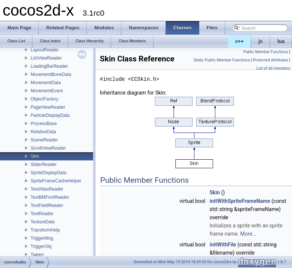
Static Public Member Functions (222, 60)
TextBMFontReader (50, 197)
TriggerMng (42, 238)
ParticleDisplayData (50, 115)
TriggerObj (41, 246)
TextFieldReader (47, 205)
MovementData (46, 82)
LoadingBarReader (49, 66)
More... (248, 234)
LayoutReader (44, 49)
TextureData (43, 221)
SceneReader (44, 140)
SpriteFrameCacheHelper (56, 181)
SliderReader (44, 164)
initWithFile (223, 245)
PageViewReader (48, 107)
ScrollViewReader (48, 148)
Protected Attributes (270, 60)
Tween (37, 254)
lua (281, 41)
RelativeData (43, 131)
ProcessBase (44, 123)
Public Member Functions (265, 52)
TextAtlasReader (47, 189)
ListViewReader (46, 58)
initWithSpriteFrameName (240, 201)
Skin (35, 156)
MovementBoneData (51, 74)
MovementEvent (47, 90)
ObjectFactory (44, 99)
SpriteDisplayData (48, 172)
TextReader (42, 213)
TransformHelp (45, 230)
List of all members (273, 68)
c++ (239, 41)
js (260, 41)
